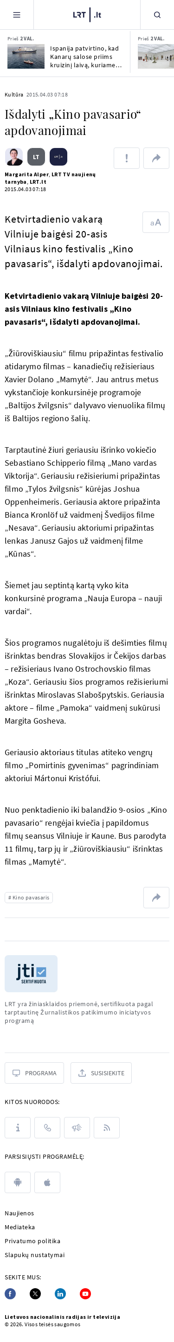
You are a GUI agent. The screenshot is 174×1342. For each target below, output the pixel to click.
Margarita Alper (27, 174)
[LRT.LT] (87, 13)
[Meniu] (16, 14)
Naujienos (19, 1213)
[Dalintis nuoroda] (156, 158)
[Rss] (107, 1127)
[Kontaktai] (47, 1127)
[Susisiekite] (101, 1073)
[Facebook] (10, 1293)
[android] (18, 1182)
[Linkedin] (60, 1293)
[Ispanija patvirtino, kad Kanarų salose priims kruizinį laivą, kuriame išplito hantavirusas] (26, 56)
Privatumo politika (32, 1241)
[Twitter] (35, 1293)
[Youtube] (85, 1293)
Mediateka (20, 1227)
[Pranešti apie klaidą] (127, 158)
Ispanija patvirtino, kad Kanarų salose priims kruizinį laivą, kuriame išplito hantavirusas (84, 56)
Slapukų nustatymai (34, 1255)
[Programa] (34, 1073)
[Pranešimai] (77, 1127)
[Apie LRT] (18, 1127)
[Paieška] (157, 14)
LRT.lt (38, 181)
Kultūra (14, 94)
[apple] (47, 1182)
